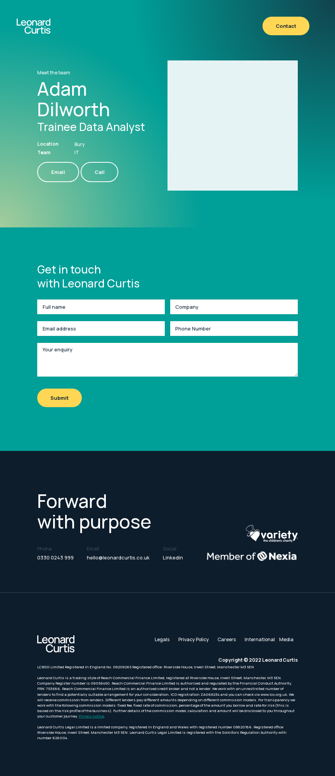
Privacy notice (91, 716)
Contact (286, 25)
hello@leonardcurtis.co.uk (118, 557)
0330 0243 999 (55, 557)
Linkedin (173, 557)
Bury (79, 144)
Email (58, 172)
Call (100, 172)
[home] (33, 26)
